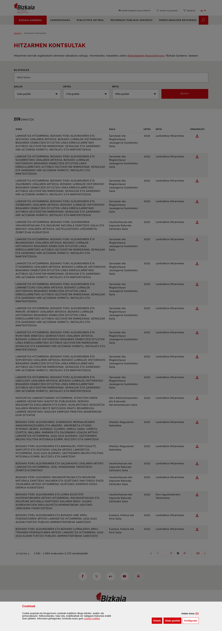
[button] (197, 613)
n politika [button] (92, 618)
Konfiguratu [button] (191, 620)
